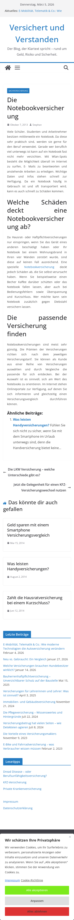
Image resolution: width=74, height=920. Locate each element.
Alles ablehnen (37, 911)
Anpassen (37, 901)
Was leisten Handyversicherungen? (28, 566)
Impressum (10, 801)
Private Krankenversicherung (22, 789)
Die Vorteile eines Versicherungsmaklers (29, 734)
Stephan (37, 124)
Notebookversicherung (39, 267)
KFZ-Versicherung (14, 782)
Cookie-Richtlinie (32, 880)
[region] (37, 877)
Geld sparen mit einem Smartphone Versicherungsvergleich (28, 530)
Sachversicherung (18, 90)
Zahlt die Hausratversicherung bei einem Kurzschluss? (34, 600)
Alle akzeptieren (37, 890)
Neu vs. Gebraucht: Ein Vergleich (25, 659)
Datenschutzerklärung (18, 808)
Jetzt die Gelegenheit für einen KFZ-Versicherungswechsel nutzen (42, 487)
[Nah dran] (69, 837)
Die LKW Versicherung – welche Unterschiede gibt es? (29, 472)
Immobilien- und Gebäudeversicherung (29, 702)
